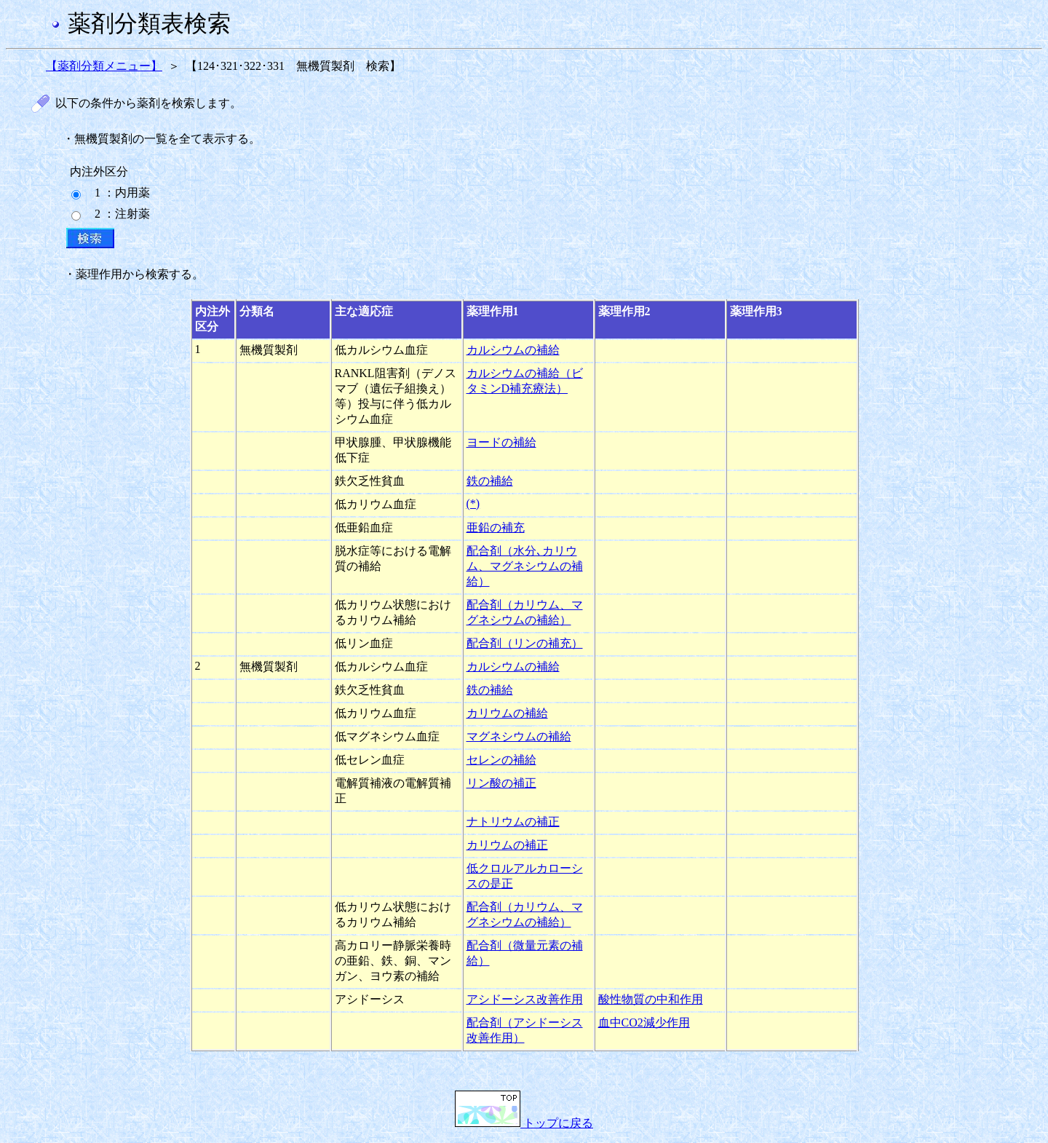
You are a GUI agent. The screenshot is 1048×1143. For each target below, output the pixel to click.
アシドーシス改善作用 (525, 999)
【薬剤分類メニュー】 (104, 66)
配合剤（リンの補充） (525, 643)
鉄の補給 (490, 481)
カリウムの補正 (507, 845)
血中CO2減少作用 (644, 1022)
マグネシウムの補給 (519, 736)
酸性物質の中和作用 (650, 999)
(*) (473, 503)
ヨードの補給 (501, 442)
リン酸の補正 (501, 783)
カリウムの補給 (507, 713)
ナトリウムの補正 (513, 821)
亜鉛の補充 (496, 527)
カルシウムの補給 (513, 350)
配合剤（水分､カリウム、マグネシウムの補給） (525, 566)
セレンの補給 (501, 760)
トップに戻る (524, 1123)
